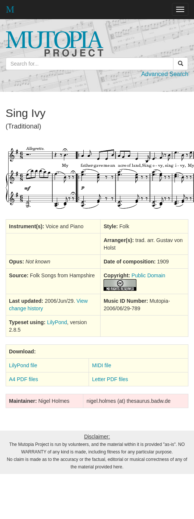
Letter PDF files (110, 379)
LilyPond (57, 322)
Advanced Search (164, 74)
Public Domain (148, 275)
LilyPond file (23, 365)
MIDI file (101, 365)
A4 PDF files (23, 379)
